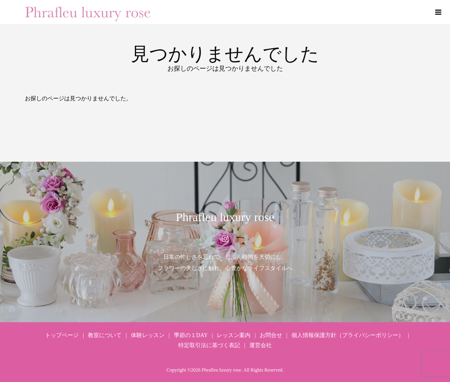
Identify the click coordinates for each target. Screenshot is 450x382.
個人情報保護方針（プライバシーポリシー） (347, 335)
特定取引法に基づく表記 (209, 345)
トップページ (62, 335)
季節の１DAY (191, 335)
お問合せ (271, 335)
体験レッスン (148, 335)
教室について (105, 335)
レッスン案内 (233, 335)
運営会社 (260, 345)
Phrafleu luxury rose (225, 217)
